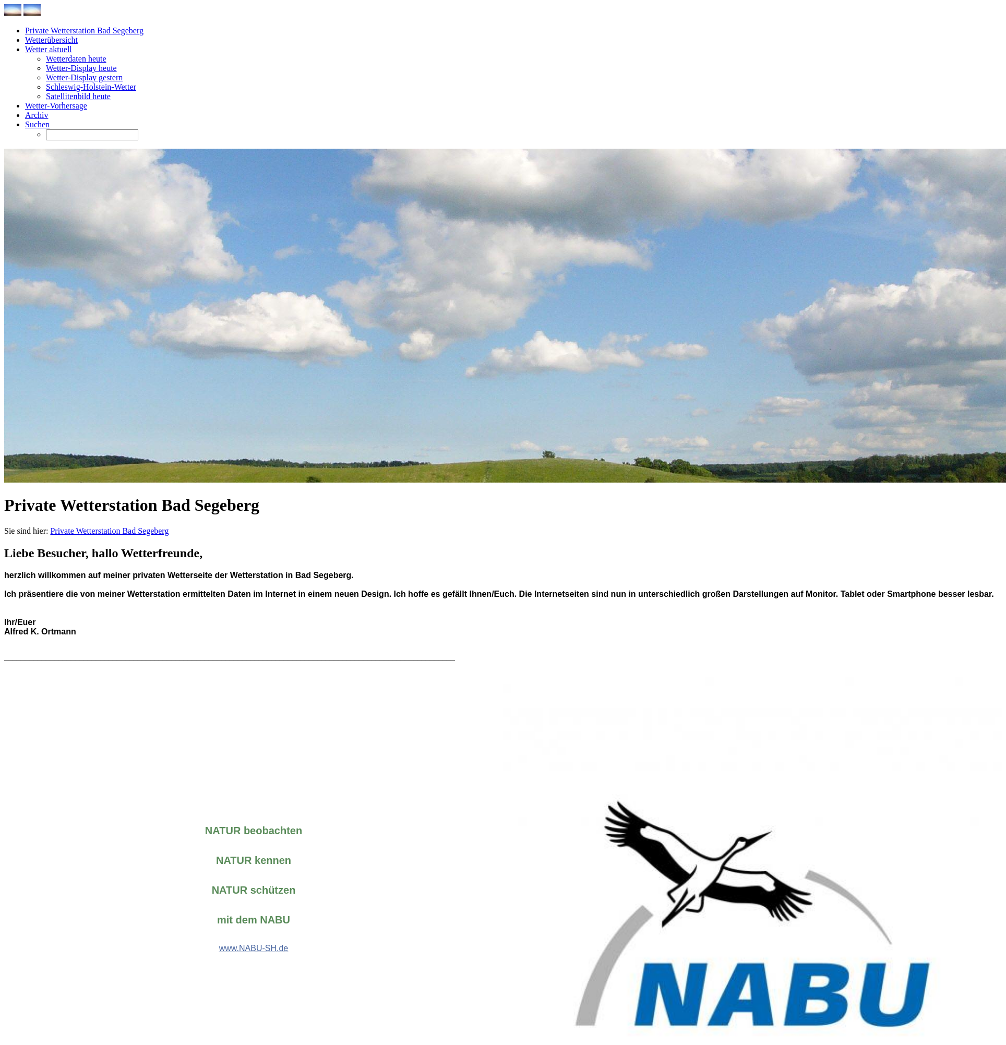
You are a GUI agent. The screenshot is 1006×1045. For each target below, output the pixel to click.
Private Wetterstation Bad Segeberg (109, 530)
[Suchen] (92, 134)
